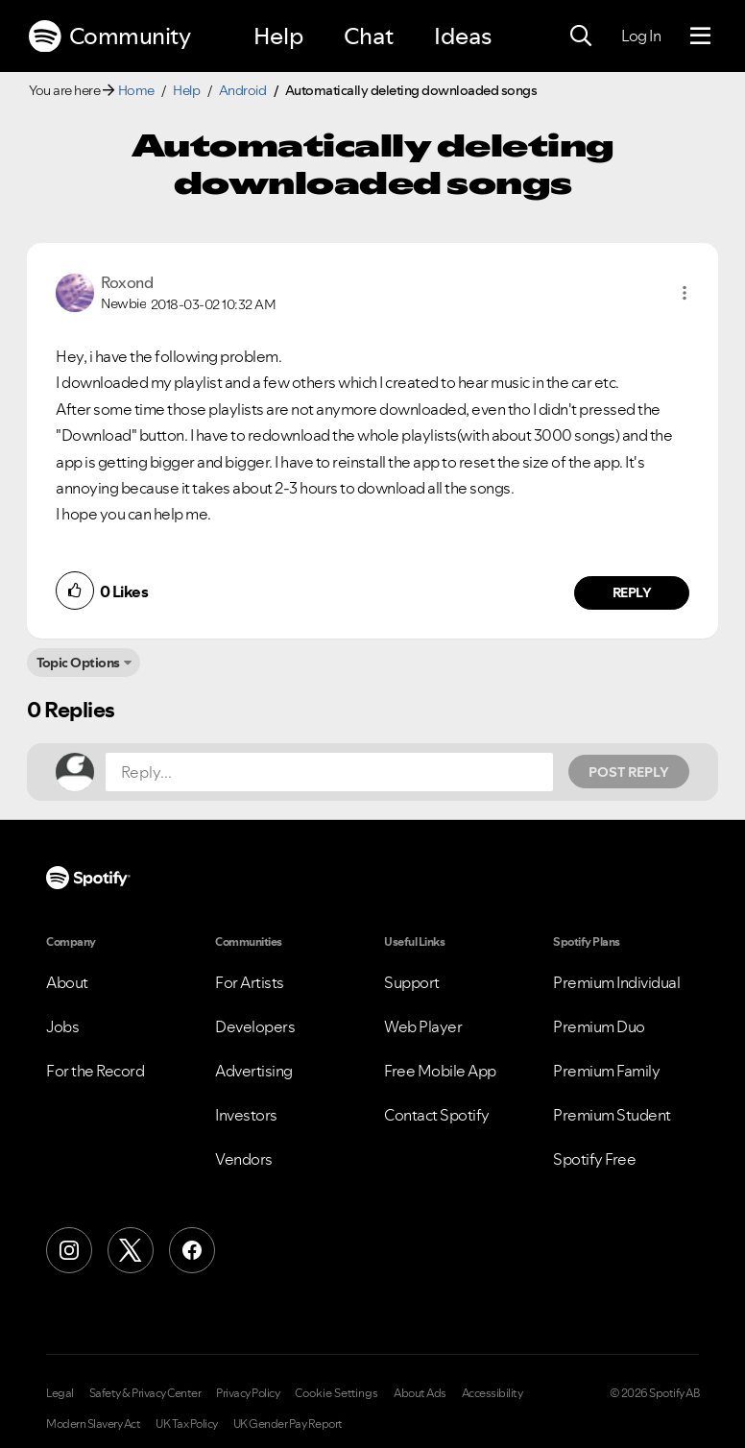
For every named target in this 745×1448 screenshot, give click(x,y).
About (67, 982)
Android (243, 90)
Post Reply (629, 772)
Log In (641, 35)
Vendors (244, 1159)
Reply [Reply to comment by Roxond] (632, 592)
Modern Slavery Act (93, 1424)
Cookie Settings (336, 1393)
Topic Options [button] (78, 662)
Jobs (62, 1026)
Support (412, 982)
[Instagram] (69, 1250)
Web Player (423, 1026)
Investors (246, 1114)
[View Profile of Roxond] (127, 282)
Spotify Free (594, 1159)
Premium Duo (599, 1026)
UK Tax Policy (187, 1424)
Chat (369, 36)
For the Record (95, 1070)
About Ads (420, 1393)
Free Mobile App (440, 1070)
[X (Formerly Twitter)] (131, 1250)
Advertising (254, 1070)
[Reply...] (329, 772)
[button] (684, 292)
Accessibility (492, 1393)
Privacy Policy (247, 1393)
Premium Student (612, 1114)
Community (109, 36)
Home (136, 90)
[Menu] (700, 36)
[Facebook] (192, 1250)
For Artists (249, 982)
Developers (255, 1026)
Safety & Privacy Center (145, 1393)
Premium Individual (616, 982)
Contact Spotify (437, 1114)
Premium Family (606, 1070)
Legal (60, 1393)
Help (278, 36)
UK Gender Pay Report (288, 1424)
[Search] (581, 36)
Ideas (463, 36)
